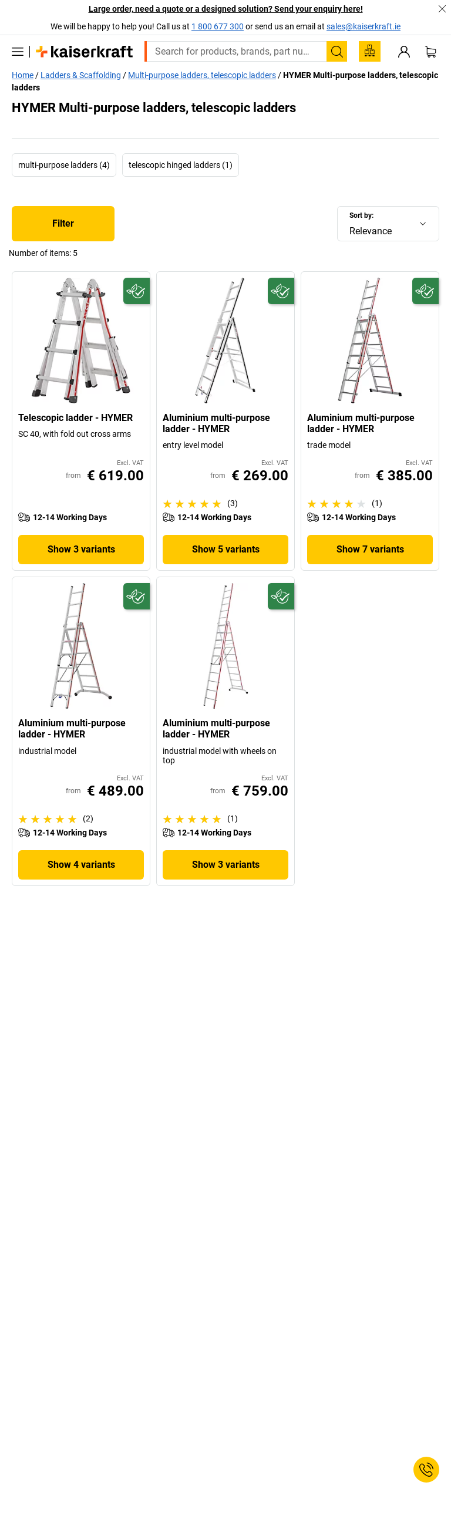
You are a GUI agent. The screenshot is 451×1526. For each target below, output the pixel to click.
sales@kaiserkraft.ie (363, 26)
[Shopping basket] (430, 51)
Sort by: (361, 215)
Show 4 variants (81, 864)
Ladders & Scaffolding (81, 75)
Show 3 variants (81, 549)
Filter (63, 223)
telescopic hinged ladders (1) (181, 165)
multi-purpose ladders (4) (64, 165)
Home (22, 75)
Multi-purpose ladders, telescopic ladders (202, 75)
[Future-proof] (136, 291)
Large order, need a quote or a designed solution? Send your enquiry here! (226, 9)
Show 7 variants (370, 549)
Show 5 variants (226, 549)
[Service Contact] (426, 1470)
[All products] (17, 52)
